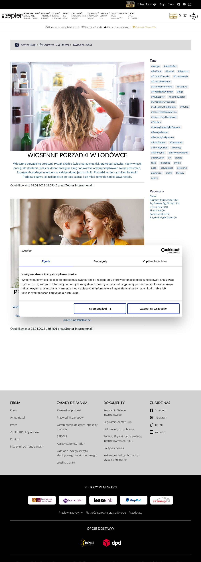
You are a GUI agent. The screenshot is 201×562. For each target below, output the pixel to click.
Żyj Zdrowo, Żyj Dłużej (55, 45)
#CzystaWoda (180, 76)
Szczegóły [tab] (100, 261)
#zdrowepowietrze (178, 153)
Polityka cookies (113, 448)
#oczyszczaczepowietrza (163, 112)
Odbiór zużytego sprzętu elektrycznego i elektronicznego (76, 453)
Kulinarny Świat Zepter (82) (164, 200)
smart (169, 173)
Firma (15, 402)
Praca (13, 424)
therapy (180, 173)
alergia (178, 158)
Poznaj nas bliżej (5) (159, 214)
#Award (169, 71)
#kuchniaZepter (177, 97)
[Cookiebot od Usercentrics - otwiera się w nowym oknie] (164, 250)
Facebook (161, 410)
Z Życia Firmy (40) (159, 207)
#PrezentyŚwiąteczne (162, 137)
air (169, 158)
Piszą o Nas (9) (157, 210)
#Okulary (156, 122)
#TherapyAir (176, 142)
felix (153, 163)
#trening (176, 148)
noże (153, 168)
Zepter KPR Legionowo (24, 432)
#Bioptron (183, 71)
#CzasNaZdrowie (160, 76)
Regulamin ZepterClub (117, 422)
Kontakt (15, 439)
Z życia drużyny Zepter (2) (163, 218)
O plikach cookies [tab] (155, 261)
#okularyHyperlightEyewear (165, 127)
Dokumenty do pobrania (118, 429)
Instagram (161, 417)
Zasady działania (72, 402)
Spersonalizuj (100, 308)
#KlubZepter (158, 97)
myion (177, 163)
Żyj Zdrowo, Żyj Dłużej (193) (164, 203)
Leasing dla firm (66, 462)
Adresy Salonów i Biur (71, 443)
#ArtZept (156, 71)
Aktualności (17, 417)
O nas (14, 410)
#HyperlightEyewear (162, 92)
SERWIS (62, 436)
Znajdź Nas (160, 402)
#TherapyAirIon (159, 148)
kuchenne (165, 163)
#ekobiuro (182, 87)
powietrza (156, 173)
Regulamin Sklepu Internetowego (114, 412)
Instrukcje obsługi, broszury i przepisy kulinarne (121, 457)
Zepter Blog (28, 45)
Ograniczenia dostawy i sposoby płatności (77, 427)
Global (153, 196)
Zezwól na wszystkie (153, 308)
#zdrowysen (157, 158)
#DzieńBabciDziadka (161, 87)
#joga (180, 92)
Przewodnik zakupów (70, 417)
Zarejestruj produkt (69, 410)
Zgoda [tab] (46, 261)
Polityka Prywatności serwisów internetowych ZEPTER (122, 438)
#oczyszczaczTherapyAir (163, 117)
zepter (154, 178)
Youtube (160, 432)
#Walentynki (157, 153)
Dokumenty (114, 402)
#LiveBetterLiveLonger (163, 102)
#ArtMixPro (170, 66)
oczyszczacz (167, 168)
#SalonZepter (158, 142)
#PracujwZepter (159, 132)
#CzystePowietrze (160, 82)
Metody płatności (100, 487)
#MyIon (184, 107)
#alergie (155, 66)
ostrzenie (182, 168)
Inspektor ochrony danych (26, 446)
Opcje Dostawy (100, 528)
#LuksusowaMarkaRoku (163, 107)
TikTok (159, 424)
